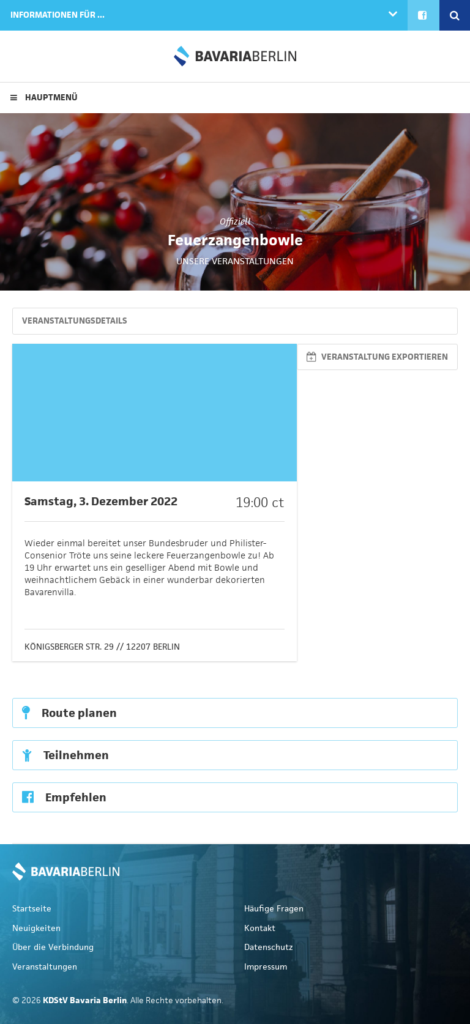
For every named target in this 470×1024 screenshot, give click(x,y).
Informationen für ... (57, 15)
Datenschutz (268, 947)
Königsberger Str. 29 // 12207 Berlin (102, 647)
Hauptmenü (44, 97)
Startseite (31, 908)
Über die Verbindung (53, 947)
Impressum (265, 967)
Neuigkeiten (36, 928)
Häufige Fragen (274, 908)
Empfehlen (64, 797)
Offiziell (235, 221)
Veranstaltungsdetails (74, 321)
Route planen (69, 713)
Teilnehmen (65, 755)
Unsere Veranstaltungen (235, 261)
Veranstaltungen (44, 967)
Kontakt (259, 928)
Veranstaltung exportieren (377, 357)
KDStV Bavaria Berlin (235, 56)
